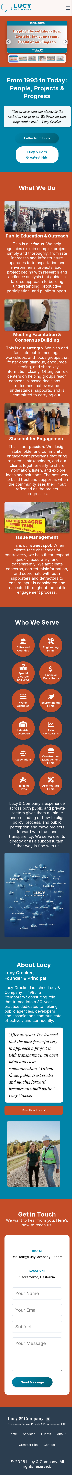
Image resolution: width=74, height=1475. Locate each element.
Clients (46, 1434)
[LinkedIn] (48, 1419)
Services (29, 1434)
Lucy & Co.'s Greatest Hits (37, 155)
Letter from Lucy (41, 139)
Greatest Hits (28, 1445)
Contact (49, 1445)
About (61, 1434)
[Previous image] (8, 41)
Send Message (32, 1382)
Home (12, 1434)
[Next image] (65, 41)
